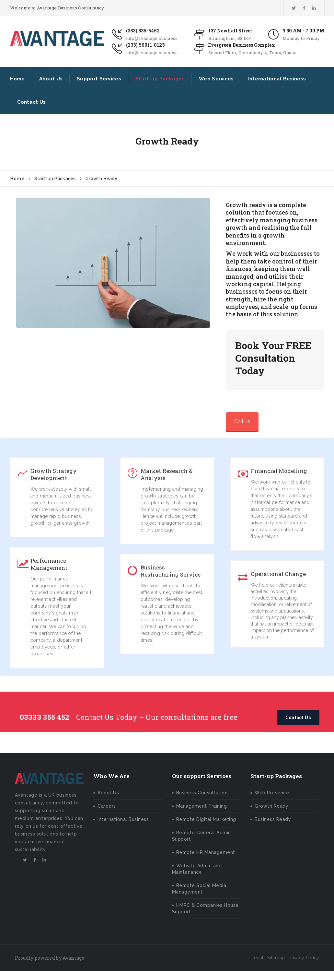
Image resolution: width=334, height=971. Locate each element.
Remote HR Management (205, 852)
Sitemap (276, 957)
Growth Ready (271, 806)
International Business (277, 79)
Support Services (99, 79)
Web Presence (272, 792)
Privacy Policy (304, 957)
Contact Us (31, 102)
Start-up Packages (160, 79)
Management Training (201, 806)
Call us (242, 421)
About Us (51, 79)
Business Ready (273, 819)
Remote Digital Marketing (206, 819)
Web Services (216, 79)
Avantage (73, 958)
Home (17, 79)
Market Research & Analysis (166, 474)
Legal (257, 957)
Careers (107, 806)
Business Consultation (202, 792)
